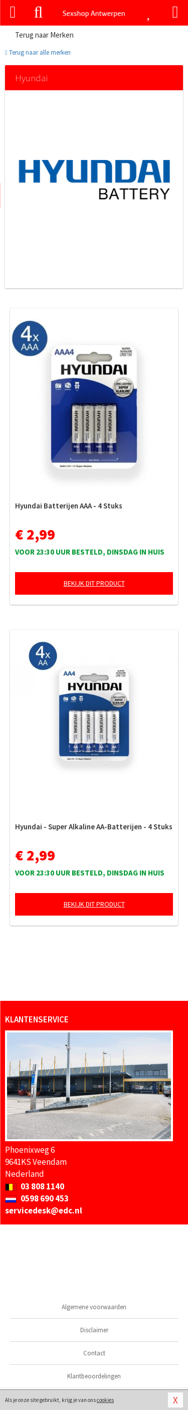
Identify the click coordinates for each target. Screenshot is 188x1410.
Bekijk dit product (94, 583)
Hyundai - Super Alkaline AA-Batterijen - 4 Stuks (93, 826)
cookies (105, 1399)
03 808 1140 (34, 1186)
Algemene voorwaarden (94, 1307)
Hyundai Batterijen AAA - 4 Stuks (68, 505)
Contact (94, 1353)
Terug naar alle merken (38, 52)
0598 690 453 (37, 1198)
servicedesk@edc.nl (43, 1210)
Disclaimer (94, 1330)
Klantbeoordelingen (94, 1376)
